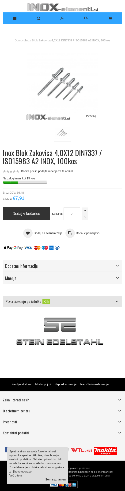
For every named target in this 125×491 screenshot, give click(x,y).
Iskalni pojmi (43, 384)
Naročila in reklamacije (94, 384)
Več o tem (15, 475)
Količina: (57, 213)
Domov (19, 40)
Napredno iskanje (65, 384)
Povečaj (91, 115)
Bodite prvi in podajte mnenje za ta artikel (46, 171)
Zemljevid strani (21, 384)
